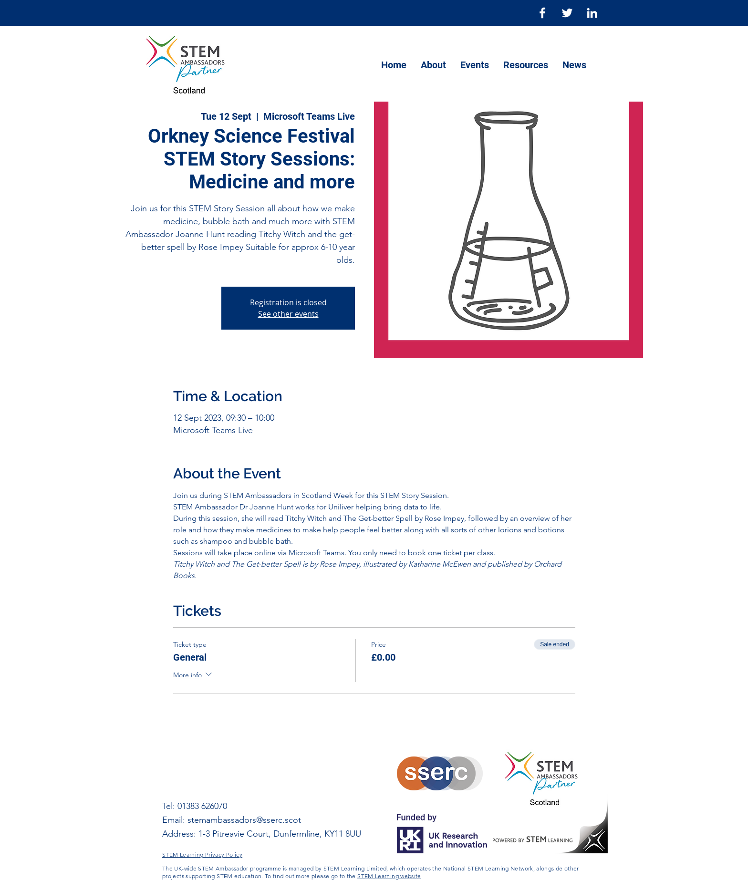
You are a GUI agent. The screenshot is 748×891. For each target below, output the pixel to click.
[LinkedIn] (592, 13)
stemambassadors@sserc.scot (244, 820)
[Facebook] (542, 13)
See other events (288, 314)
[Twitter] (567, 13)
